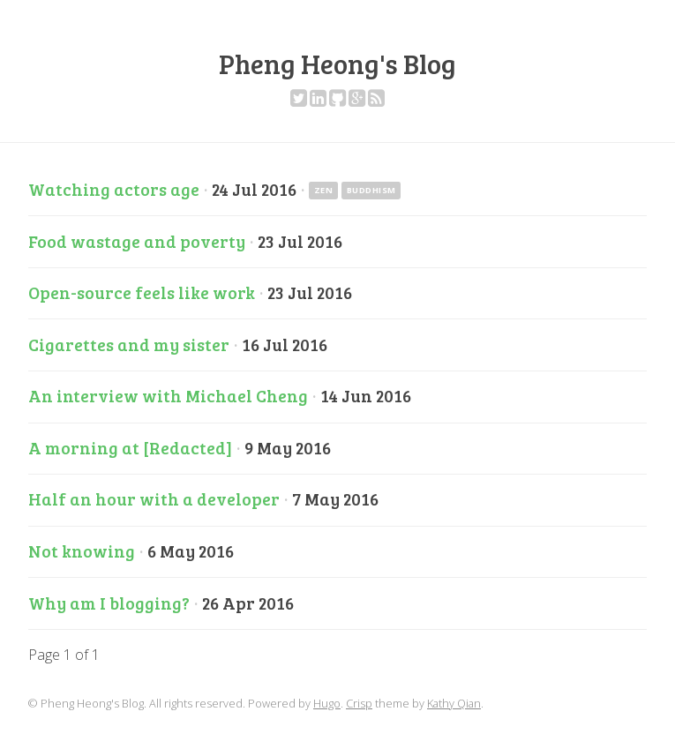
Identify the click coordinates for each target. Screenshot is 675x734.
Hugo (327, 703)
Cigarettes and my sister (128, 344)
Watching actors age (113, 188)
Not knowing (81, 550)
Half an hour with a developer (154, 498)
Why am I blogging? (109, 602)
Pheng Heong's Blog (337, 63)
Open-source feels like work (141, 292)
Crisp (359, 703)
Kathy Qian (454, 703)
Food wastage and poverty (136, 240)
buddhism (371, 190)
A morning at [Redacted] (130, 447)
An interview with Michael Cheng (168, 395)
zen (323, 190)
